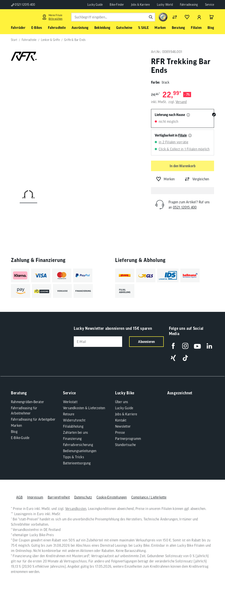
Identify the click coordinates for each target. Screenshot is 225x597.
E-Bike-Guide (20, 438)
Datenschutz (83, 497)
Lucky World (165, 4)
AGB (19, 497)
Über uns (121, 402)
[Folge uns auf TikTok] (185, 358)
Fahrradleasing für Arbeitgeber (33, 419)
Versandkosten (75, 509)
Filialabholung (73, 426)
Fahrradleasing (189, 4)
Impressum (35, 497)
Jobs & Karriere (140, 4)
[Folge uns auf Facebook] (173, 346)
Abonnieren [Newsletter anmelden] (146, 342)
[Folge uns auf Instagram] (185, 346)
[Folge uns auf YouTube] (197, 346)
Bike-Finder (117, 4)
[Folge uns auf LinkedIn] (209, 346)
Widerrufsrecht (74, 420)
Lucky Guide (95, 4)
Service (209, 4)
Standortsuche (125, 445)
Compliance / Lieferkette (149, 497)
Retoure (68, 414)
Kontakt (120, 420)
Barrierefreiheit (59, 497)
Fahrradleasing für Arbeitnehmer (24, 410)
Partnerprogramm (128, 439)
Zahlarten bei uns (75, 432)
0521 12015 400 (23, 4)
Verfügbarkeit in (171, 135)
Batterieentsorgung (77, 463)
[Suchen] (150, 17)
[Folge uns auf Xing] (173, 358)
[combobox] (113, 17)
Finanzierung (72, 439)
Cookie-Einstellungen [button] (112, 497)
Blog (14, 432)
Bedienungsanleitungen (79, 451)
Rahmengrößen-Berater (27, 402)
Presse (120, 432)
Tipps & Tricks (73, 457)
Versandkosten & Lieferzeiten (84, 408)
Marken (16, 425)
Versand (181, 102)
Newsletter (123, 426)
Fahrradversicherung (78, 445)
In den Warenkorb (182, 166)
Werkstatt (70, 402)
